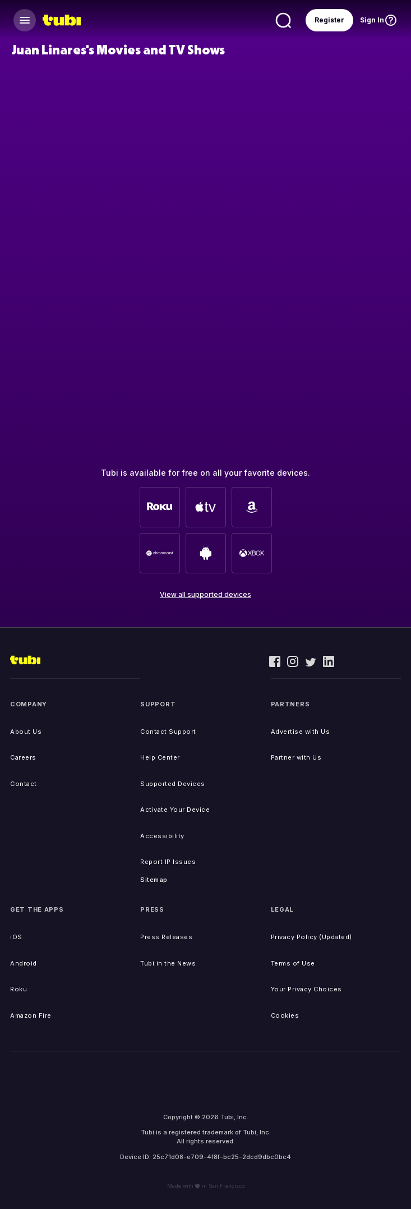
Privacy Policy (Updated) (311, 937)
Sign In (372, 20)
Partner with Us (296, 757)
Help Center (160, 757)
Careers (23, 757)
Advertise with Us (300, 731)
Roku (18, 989)
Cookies (285, 1015)
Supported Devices (172, 784)
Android (23, 963)
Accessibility (162, 836)
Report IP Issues (168, 862)
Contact (23, 784)
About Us (25, 731)
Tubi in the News (168, 963)
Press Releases (166, 937)
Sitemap (154, 880)
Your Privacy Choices (306, 989)
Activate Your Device (175, 809)
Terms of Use (293, 963)
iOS (16, 937)
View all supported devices (205, 594)
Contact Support (168, 731)
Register (329, 20)
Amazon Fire (31, 1015)
